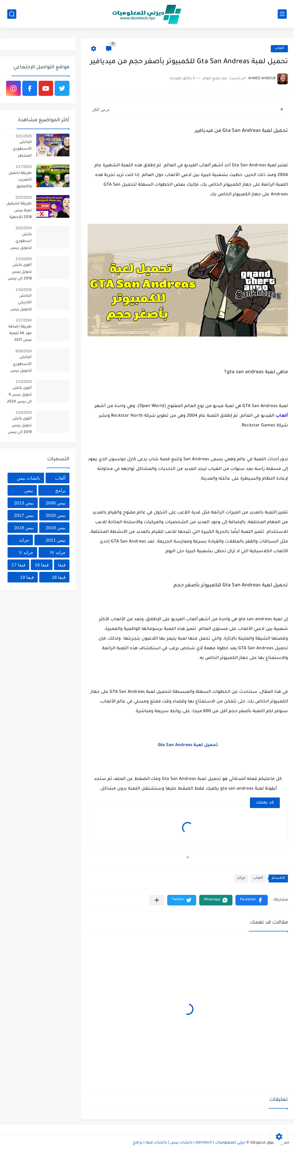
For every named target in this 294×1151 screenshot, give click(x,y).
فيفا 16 (42, 564)
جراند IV (58, 552)
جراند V (26, 552)
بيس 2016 (56, 515)
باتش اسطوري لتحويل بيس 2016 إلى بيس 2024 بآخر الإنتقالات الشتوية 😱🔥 (19, 242)
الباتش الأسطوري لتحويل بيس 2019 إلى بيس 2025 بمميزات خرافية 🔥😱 (19, 365)
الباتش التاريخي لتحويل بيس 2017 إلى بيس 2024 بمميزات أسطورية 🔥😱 (19, 304)
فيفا (62, 564)
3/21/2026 (24, 136)
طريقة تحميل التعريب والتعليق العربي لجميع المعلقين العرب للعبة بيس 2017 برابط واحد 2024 (20, 181)
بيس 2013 (24, 502)
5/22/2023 (24, 197)
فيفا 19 (27, 577)
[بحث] (11, 14)
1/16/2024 (24, 290)
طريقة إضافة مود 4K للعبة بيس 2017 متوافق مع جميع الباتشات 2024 (19, 334)
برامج (60, 490)
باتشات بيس (28, 478)
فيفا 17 (18, 564)
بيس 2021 (56, 540)
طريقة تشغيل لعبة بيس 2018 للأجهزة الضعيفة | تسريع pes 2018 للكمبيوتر (19, 211)
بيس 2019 (24, 527)
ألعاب (279, 49)
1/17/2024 (24, 167)
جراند (241, 878)
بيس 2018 (56, 527)
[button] (251, 900)
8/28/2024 (24, 351)
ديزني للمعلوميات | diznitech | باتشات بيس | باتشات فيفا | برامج (189, 1143)
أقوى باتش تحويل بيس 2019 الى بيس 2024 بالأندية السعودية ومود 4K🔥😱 (19, 426)
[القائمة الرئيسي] (282, 14)
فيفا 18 (59, 577)
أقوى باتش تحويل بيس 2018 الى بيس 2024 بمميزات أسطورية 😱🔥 (19, 273)
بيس (28, 490)
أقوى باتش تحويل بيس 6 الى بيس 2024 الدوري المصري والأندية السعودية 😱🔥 (19, 396)
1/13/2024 (24, 259)
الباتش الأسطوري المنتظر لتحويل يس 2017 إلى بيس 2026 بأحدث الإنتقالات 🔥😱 (20, 150)
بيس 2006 (56, 502)
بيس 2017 (24, 515)
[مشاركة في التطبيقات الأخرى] (156, 900)
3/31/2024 (24, 228)
